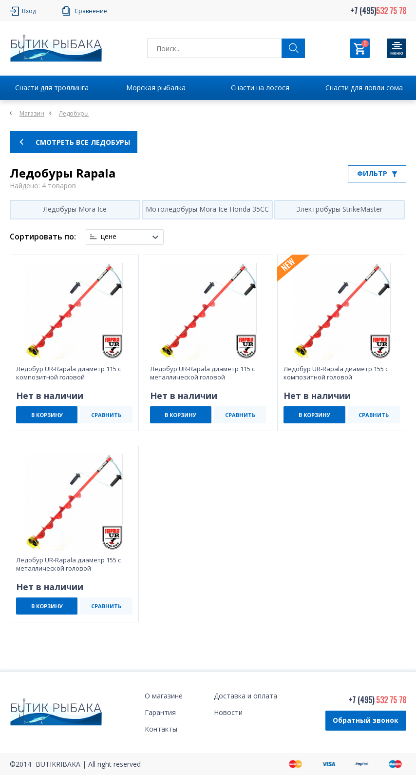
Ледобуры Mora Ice (75, 209)
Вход (29, 11)
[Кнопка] (396, 48)
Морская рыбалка (156, 87)
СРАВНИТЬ (106, 414)
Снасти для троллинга (52, 87)
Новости (228, 712)
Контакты (161, 729)
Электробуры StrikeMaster (339, 209)
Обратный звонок (365, 720)
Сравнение (91, 11)
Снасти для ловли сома (364, 87)
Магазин (31, 113)
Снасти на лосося (260, 87)
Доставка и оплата (245, 695)
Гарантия (160, 712)
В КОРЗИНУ (47, 414)
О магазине (164, 695)
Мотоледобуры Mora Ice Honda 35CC (207, 209)
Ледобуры (74, 113)
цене (108, 236)
